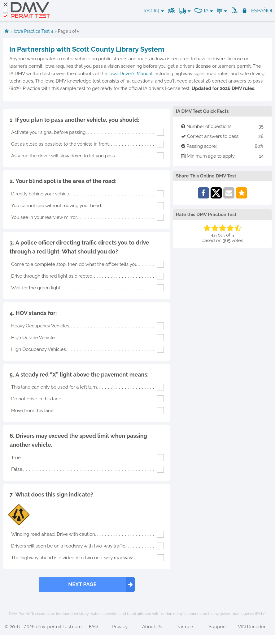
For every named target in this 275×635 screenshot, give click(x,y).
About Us (152, 626)
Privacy (120, 626)
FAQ (93, 626)
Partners (185, 626)
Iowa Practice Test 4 (33, 31)
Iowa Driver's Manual (130, 73)
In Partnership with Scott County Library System (86, 49)
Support (217, 626)
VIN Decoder (251, 626)
